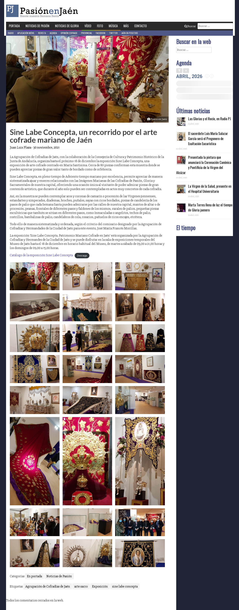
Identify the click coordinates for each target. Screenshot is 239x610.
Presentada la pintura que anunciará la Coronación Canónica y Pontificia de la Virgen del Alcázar (203, 165)
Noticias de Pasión (37, 26)
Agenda (53, 33)
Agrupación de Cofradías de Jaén (47, 586)
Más (126, 26)
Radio (11, 33)
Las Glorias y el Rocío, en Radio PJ (209, 118)
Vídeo (88, 26)
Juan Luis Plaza (20, 147)
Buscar (190, 26)
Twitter (113, 33)
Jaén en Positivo (129, 33)
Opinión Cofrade (69, 33)
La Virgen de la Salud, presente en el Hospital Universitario (209, 189)
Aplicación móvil (25, 33)
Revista (42, 33)
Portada (14, 26)
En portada (34, 576)
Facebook (100, 33)
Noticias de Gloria (67, 26)
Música (113, 26)
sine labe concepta (125, 586)
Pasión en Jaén (43, 11)
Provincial (86, 33)
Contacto (140, 26)
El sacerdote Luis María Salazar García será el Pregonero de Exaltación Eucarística (208, 138)
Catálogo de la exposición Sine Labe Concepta (41, 255)
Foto (100, 26)
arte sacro (81, 586)
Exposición (100, 586)
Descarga (82, 255)
